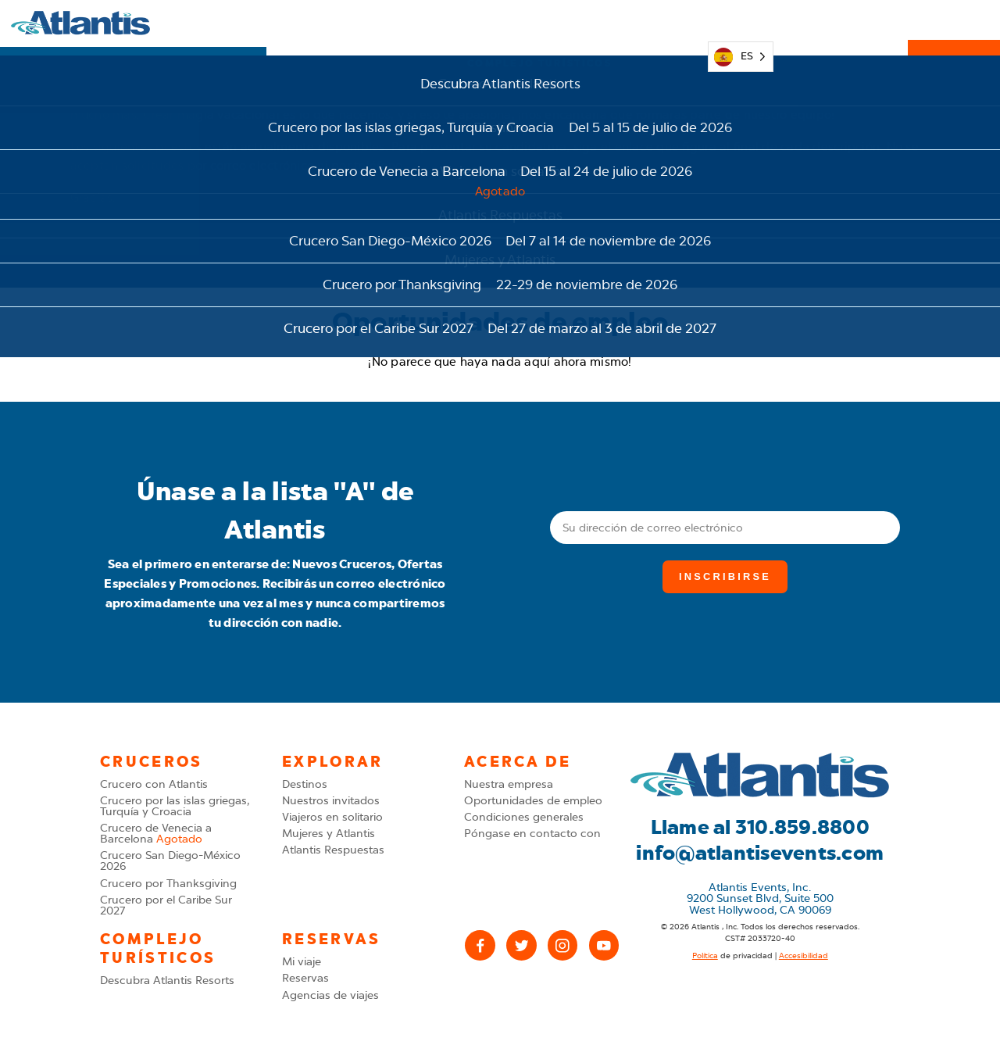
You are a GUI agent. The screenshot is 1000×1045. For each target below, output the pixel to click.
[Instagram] (563, 945)
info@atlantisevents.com (760, 853)
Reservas (954, 23)
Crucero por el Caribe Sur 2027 (166, 905)
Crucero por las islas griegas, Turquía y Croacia (174, 806)
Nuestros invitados (331, 800)
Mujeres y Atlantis (328, 833)
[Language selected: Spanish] (740, 23)
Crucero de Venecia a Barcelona (156, 833)
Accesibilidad (803, 956)
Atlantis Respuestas (333, 850)
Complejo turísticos (539, 22)
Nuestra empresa (508, 784)
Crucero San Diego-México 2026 (170, 861)
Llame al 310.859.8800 (760, 827)
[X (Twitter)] (521, 945)
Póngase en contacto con (532, 833)
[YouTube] (604, 945)
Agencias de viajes (330, 995)
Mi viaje (667, 22)
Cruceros (406, 22)
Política (705, 956)
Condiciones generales (524, 817)
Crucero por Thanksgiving (168, 883)
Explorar (313, 22)
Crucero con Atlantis (154, 784)
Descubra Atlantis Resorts (167, 980)
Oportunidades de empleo (533, 800)
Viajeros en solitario (332, 817)
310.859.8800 (840, 23)
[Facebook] (480, 945)
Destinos (304, 784)
